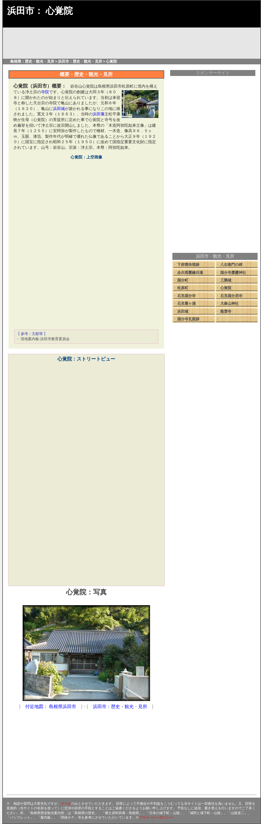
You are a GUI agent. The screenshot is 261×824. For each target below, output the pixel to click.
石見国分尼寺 (231, 296)
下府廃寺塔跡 (188, 264)
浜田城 (182, 311)
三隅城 (225, 280)
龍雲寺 (225, 311)
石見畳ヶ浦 (186, 303)
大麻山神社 (229, 303)
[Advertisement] (86, 285)
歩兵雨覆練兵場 (190, 272)
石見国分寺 (186, 296)
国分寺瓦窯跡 (188, 319)
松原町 (182, 288)
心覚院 (225, 288)
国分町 (182, 280)
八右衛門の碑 (231, 264)
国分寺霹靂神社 (233, 272)
